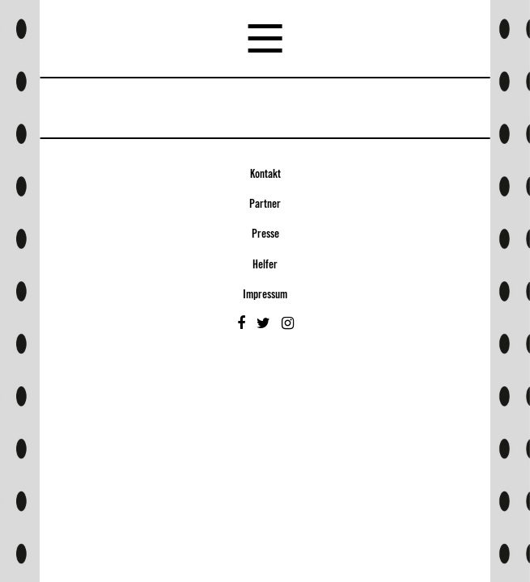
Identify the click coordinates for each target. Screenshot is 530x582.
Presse (265, 234)
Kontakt (265, 174)
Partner (265, 204)
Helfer (265, 265)
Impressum (265, 295)
